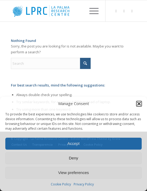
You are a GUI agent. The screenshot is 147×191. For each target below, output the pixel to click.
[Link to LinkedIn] (116, 11)
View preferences (73, 172)
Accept (74, 143)
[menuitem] (91, 10)
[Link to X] (124, 11)
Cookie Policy (61, 184)
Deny (73, 158)
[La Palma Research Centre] (61, 10)
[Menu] (91, 10)
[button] (139, 103)
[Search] (51, 63)
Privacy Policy (84, 184)
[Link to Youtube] (132, 11)
